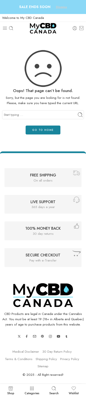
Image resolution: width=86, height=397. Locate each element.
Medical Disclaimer (25, 351)
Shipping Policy (46, 358)
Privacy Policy (69, 358)
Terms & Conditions (18, 358)
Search (53, 390)
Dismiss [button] (61, 7)
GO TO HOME (43, 130)
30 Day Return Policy (57, 351)
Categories (32, 390)
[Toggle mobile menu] (5, 28)
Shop (10, 390)
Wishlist (74, 390)
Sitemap (43, 366)
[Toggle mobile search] (11, 28)
